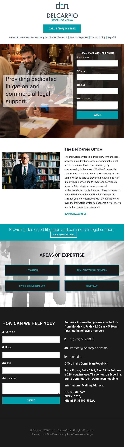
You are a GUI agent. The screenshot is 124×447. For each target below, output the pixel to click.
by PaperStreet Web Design (78, 434)
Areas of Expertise (79, 37)
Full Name (83, 57)
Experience (23, 37)
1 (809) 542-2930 (79, 339)
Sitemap (36, 434)
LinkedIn (72, 356)
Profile (34, 37)
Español (112, 37)
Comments (83, 98)
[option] (31, 170)
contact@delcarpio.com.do (86, 348)
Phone (81, 71)
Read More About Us (76, 213)
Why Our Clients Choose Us (53, 37)
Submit (97, 114)
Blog (103, 37)
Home (12, 37)
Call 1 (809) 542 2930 (62, 28)
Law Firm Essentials (52, 434)
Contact (95, 37)
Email (81, 84)
